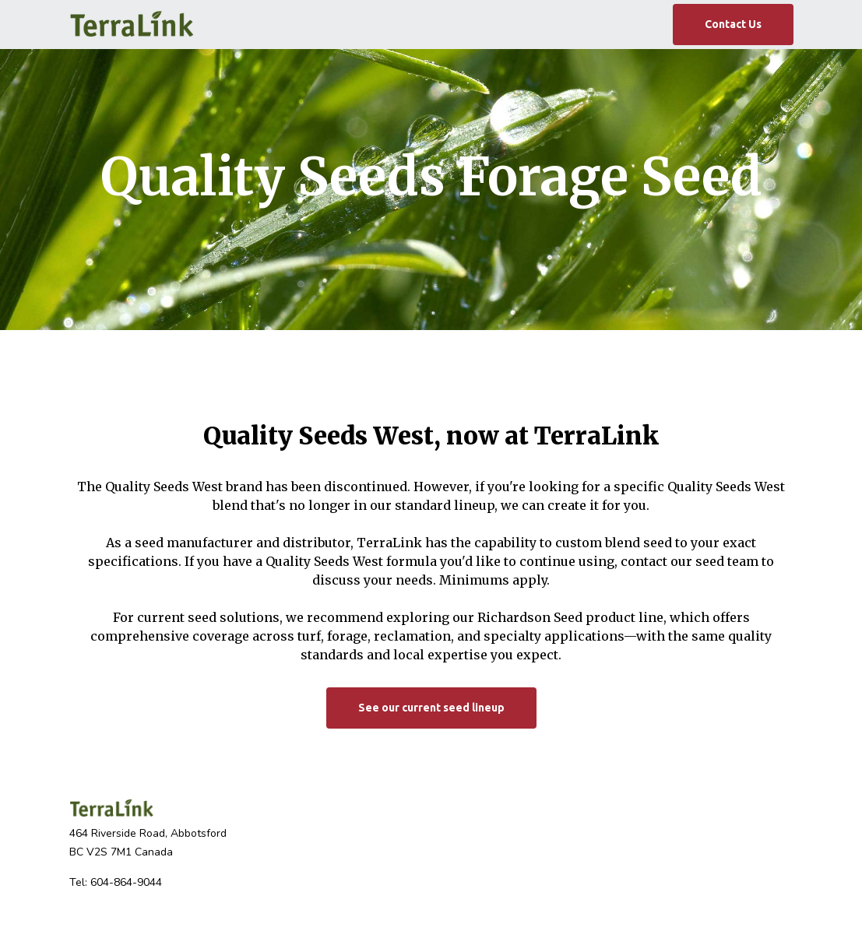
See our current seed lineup (431, 707)
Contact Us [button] (733, 24)
